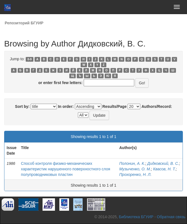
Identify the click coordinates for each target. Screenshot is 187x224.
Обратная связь (171, 217)
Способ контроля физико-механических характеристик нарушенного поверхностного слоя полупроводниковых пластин (65, 169)
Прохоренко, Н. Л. (135, 174)
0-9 (30, 59)
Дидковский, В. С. (163, 163)
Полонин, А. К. (132, 163)
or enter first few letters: (60, 82)
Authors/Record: (156, 106)
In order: (66, 106)
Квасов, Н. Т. (164, 169)
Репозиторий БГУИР (24, 23)
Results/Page (114, 106)
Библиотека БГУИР (136, 217)
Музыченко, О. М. (135, 169)
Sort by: (22, 106)
